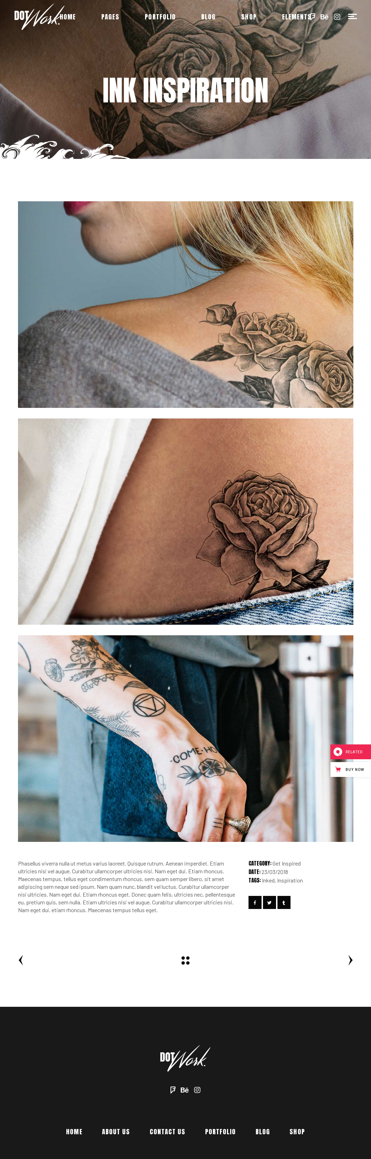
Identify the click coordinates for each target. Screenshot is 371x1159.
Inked (268, 880)
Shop (297, 1131)
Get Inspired (287, 863)
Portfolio (220, 1131)
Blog (263, 1131)
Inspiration (290, 880)
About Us (116, 1131)
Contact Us (168, 1131)
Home (74, 1131)
